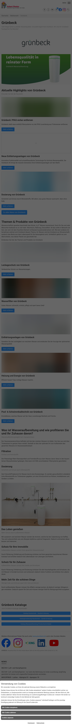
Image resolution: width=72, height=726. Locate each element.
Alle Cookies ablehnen (9, 712)
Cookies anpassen (7, 717)
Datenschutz (40, 723)
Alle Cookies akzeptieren (9, 707)
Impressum (31, 723)
